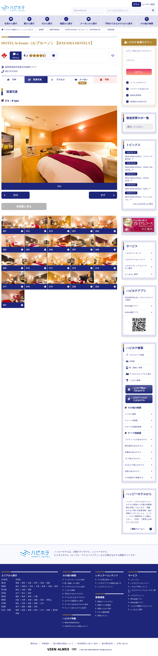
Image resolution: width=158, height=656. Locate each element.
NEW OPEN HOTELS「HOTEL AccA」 (137, 177)
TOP (11, 79)
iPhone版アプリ (139, 306)
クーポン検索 (139, 414)
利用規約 (45, 643)
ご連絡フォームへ (137, 529)
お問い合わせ (122, 643)
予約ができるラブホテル (72, 594)
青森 (17, 583)
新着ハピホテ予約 (103, 609)
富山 (23, 593)
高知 (36, 607)
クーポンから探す (88, 21)
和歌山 (49, 600)
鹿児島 (55, 610)
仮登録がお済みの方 (138, 101)
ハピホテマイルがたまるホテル (137, 399)
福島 (48, 583)
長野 (29, 590)
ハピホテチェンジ (136, 595)
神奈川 (24, 586)
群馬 (56, 586)
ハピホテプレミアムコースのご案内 (139, 267)
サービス (132, 246)
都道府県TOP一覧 (137, 118)
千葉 (37, 586)
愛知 (17, 596)
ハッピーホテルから (139, 494)
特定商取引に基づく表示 (87, 643)
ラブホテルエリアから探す (138, 374)
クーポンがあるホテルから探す (75, 604)
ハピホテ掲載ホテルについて (140, 606)
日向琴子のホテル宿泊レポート (75, 626)
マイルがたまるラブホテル (73, 597)
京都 (29, 600)
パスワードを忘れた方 (139, 89)
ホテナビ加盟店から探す (72, 601)
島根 (36, 603)
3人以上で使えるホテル (139, 465)
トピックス (133, 144)
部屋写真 (35, 79)
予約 (104, 79)
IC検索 (130, 361)
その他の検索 (146, 21)
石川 (17, 593)
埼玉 (31, 586)
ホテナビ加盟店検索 (139, 427)
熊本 (36, 610)
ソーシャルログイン (138, 82)
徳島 (23, 607)
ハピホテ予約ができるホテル (137, 389)
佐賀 (23, 610)
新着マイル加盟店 (103, 605)
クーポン (81, 79)
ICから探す (47, 21)
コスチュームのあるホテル (139, 439)
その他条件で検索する (139, 477)
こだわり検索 (133, 380)
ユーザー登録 (148, 4)
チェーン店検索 (139, 420)
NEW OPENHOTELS (70, 623)
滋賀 (36, 600)
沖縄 (17, 613)
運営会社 (34, 643)
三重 (36, 596)
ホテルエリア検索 (135, 355)
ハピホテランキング (139, 253)
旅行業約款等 (107, 643)
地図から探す (66, 21)
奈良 (42, 600)
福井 (29, 593)
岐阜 (23, 596)
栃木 (43, 586)
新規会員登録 (135, 95)
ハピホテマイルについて (139, 259)
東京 (17, 586)
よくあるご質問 (139, 274)
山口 (42, 603)
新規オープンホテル (104, 602)
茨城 (50, 586)
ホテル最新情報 (102, 612)
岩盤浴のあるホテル (139, 452)
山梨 (23, 590)
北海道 (18, 579)
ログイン (139, 72)
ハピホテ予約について (137, 587)
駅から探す (29, 21)
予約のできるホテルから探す (119, 21)
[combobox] (127, 10)
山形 (29, 583)
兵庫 (23, 600)
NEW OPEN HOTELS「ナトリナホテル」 (138, 196)
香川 (17, 607)
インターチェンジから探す (73, 580)
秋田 (23, 583)
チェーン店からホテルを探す (74, 608)
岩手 (36, 583)
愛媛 (29, 607)
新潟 (17, 590)
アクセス (58, 79)
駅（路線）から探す (71, 583)
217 (108, 195)
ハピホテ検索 (134, 347)
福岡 (17, 610)
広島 (23, 603)
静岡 (29, 596)
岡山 (17, 603)
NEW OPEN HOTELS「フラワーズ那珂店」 (138, 155)
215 (11, 195)
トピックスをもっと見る (143, 204)
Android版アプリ (139, 312)
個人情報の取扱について (63, 643)
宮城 (42, 583)
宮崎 (48, 610)
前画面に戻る (17, 206)
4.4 (26, 55)
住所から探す (11, 21)
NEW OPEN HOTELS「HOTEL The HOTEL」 (138, 166)
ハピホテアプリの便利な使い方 (108, 583)
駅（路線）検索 (134, 368)
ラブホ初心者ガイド (104, 580)
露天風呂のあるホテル (139, 446)
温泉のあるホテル (139, 471)
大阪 (17, 600)
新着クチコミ (101, 616)
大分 (42, 610)
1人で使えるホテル (139, 458)
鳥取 (29, 603)
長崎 (29, 610)
